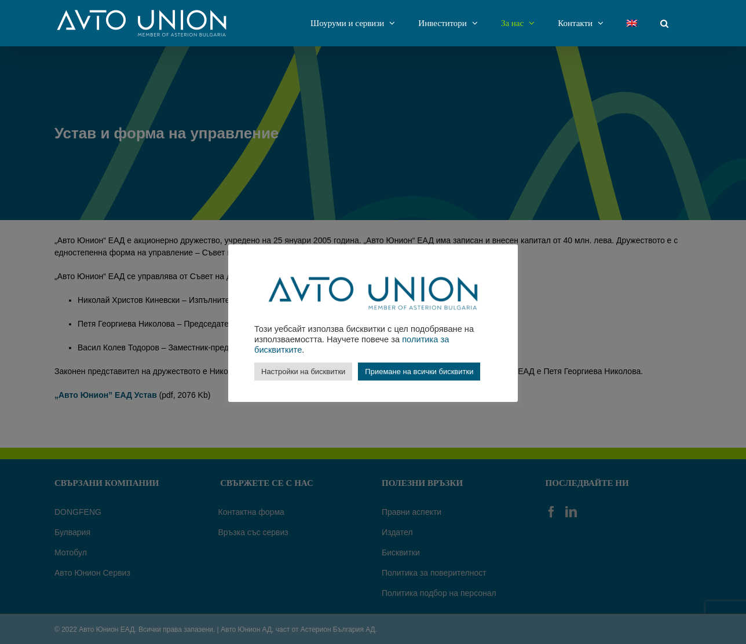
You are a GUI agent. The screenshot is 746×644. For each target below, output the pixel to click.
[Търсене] (664, 23)
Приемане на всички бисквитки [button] (419, 371)
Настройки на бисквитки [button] (303, 371)
